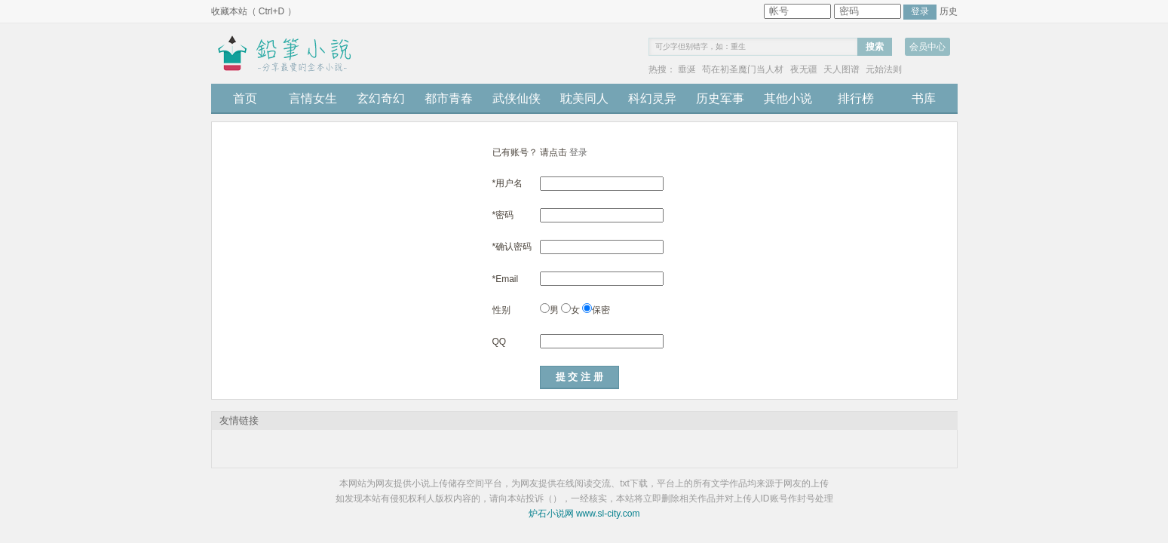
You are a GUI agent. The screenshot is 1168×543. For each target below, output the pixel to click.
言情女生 (313, 98)
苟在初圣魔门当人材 (742, 69)
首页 (245, 98)
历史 (949, 11)
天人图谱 (841, 69)
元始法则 (884, 69)
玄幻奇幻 (381, 98)
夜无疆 (803, 69)
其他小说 (788, 98)
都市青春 (449, 98)
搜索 (875, 46)
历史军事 (720, 98)
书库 (924, 98)
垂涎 (687, 69)
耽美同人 (584, 98)
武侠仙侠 (516, 98)
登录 (578, 152)
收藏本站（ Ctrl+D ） (253, 11)
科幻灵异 (652, 98)
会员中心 (927, 46)
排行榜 (856, 98)
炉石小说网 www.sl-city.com (584, 513)
